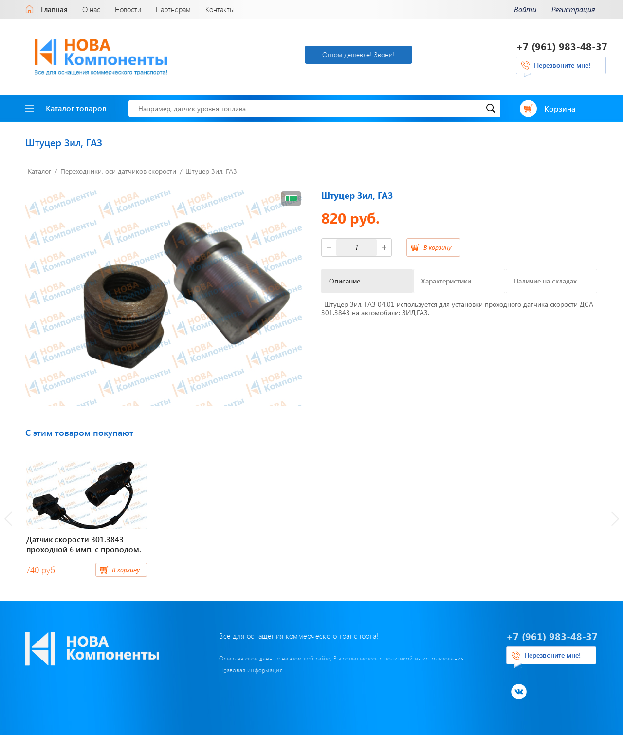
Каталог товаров (66, 108)
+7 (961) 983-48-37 (561, 46)
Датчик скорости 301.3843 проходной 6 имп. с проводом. (83, 544)
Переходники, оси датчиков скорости (118, 171)
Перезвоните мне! (562, 65)
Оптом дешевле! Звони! (358, 54)
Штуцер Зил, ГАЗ (211, 171)
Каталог (39, 171)
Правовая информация (251, 670)
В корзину (437, 247)
